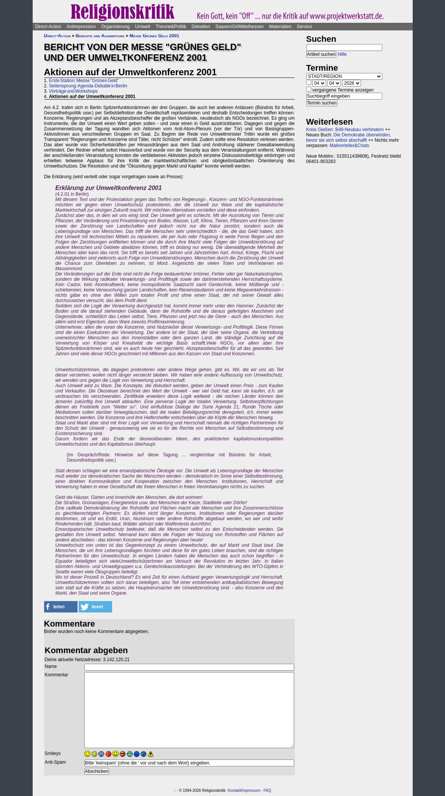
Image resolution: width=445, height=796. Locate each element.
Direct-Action (48, 26)
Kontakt (234, 790)
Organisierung (115, 26)
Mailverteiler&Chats (349, 145)
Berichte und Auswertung (100, 35)
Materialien (280, 26)
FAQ (267, 790)
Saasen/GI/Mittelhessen (239, 26)
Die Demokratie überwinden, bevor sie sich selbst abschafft (348, 137)
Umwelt (142, 26)
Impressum (251, 790)
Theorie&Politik (170, 26)
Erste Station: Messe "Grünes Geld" (84, 80)
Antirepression (81, 26)
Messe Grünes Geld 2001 (154, 35)
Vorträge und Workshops (73, 91)
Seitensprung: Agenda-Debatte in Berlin (88, 86)
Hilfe (342, 54)
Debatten (201, 26)
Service (304, 26)
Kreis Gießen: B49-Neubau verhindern (345, 129)
